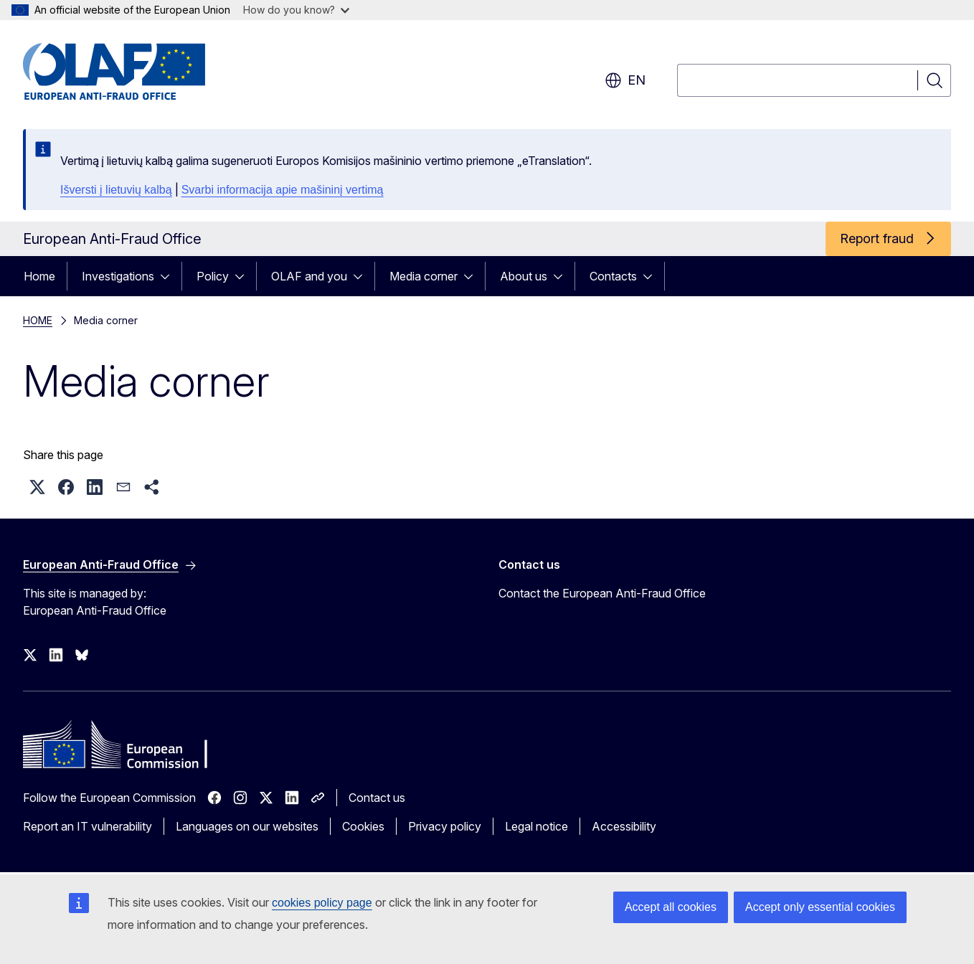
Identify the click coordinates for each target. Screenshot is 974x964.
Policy (213, 276)
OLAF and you (309, 276)
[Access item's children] (169, 276)
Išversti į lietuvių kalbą (116, 190)
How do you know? (296, 10)
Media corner (423, 276)
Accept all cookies (671, 907)
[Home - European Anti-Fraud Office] (138, 71)
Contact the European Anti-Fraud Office (602, 593)
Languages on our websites (247, 826)
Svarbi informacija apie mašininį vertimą (282, 190)
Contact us (377, 797)
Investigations (118, 276)
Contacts (613, 276)
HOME (37, 320)
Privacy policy (444, 826)
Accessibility (624, 826)
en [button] (625, 80)
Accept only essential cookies (820, 907)
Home (39, 276)
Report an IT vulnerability (87, 826)
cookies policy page (322, 903)
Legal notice (536, 826)
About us (523, 276)
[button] (37, 487)
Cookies (363, 826)
